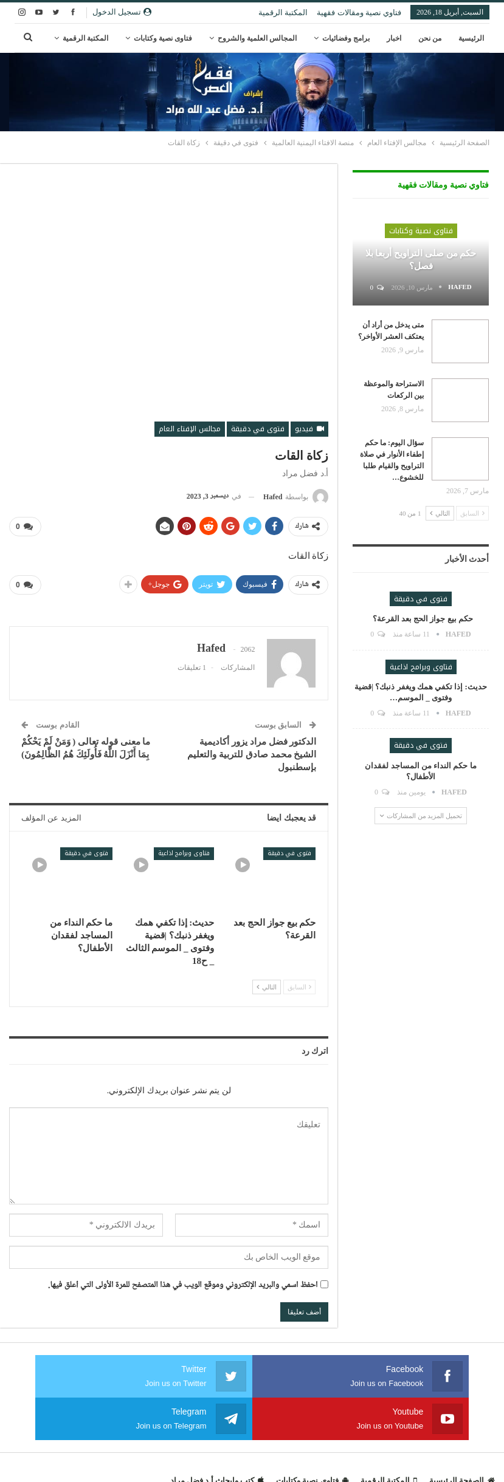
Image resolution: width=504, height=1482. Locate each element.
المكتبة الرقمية (283, 12)
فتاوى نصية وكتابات (163, 38)
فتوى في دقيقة (258, 428)
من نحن (429, 38)
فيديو (309, 428)
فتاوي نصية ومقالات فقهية (359, 12)
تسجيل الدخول (121, 11)
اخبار (394, 38)
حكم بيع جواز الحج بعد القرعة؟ (420, 618)
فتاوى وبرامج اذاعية (184, 850)
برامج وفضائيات (346, 38)
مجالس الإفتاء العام (190, 428)
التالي (267, 984)
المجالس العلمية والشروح (257, 38)
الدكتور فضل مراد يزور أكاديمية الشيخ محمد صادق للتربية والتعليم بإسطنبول (251, 751)
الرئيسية (471, 38)
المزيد (99, 38)
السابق (300, 984)
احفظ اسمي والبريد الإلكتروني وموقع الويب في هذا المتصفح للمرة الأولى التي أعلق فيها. (183, 1282)
